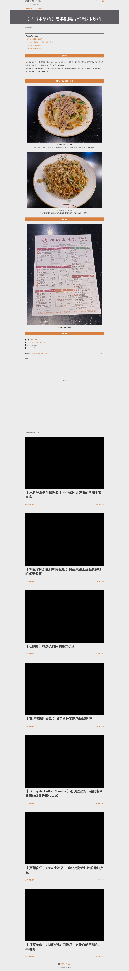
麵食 (47, 353)
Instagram (39, 8)
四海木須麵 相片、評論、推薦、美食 (40, 42)
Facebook (28, 8)
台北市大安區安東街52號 (37, 342)
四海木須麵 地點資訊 (35, 48)
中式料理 (32, 353)
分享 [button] (100, 353)
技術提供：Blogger (64, 964)
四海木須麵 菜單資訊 (35, 45)
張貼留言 (31, 504)
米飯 (42, 353)
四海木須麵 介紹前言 (35, 39)
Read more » (100, 504)
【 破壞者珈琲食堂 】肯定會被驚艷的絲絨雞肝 (58, 719)
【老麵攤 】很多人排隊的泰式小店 (50, 646)
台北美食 (38, 353)
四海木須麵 (34, 339)
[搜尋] (97, 1)
